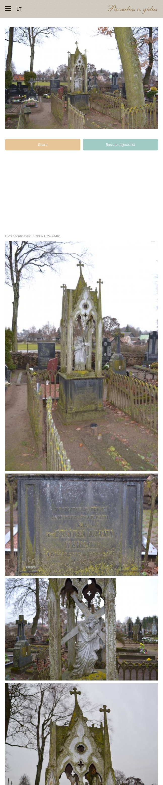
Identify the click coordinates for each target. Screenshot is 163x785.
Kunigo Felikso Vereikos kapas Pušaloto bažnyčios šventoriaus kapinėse (81, 356)
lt (19, 9)
